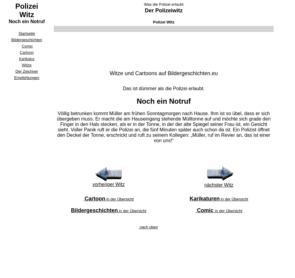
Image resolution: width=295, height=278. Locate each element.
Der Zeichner (26, 71)
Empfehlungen (26, 77)
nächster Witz (218, 185)
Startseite (27, 33)
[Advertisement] (27, 172)
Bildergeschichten (26, 40)
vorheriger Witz (109, 184)
